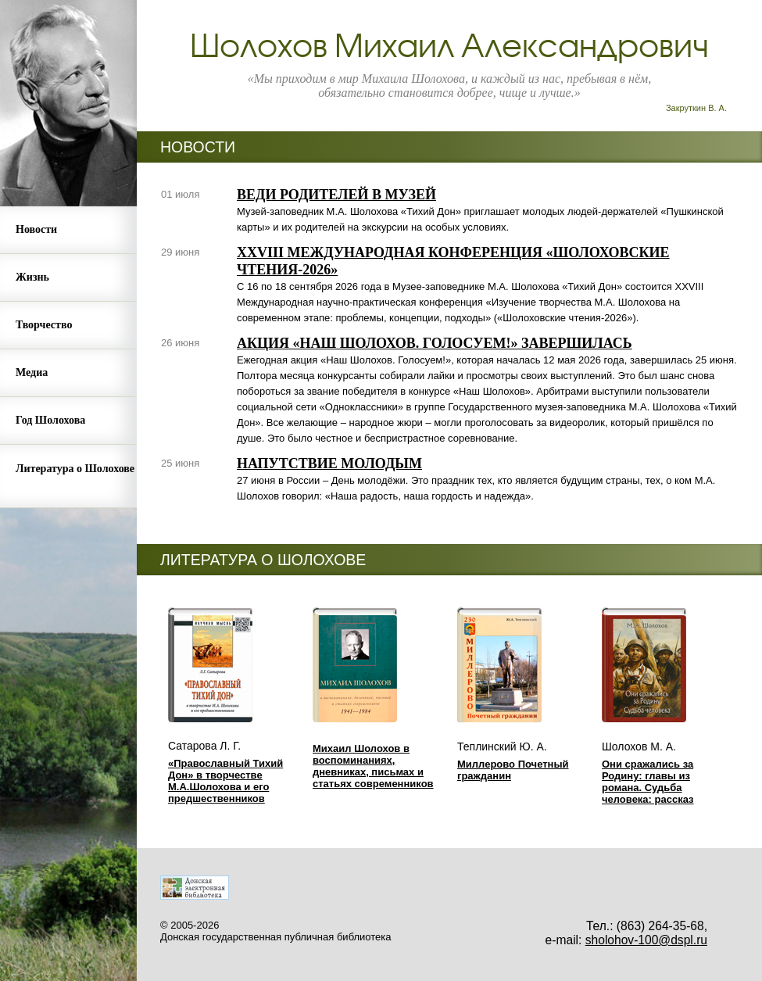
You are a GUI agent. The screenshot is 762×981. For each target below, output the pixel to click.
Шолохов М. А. (639, 746)
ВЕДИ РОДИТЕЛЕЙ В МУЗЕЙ (336, 194)
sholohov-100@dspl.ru (646, 940)
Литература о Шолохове (75, 468)
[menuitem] (68, 230)
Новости (36, 229)
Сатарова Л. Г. (204, 745)
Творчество (44, 325)
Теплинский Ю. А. (502, 746)
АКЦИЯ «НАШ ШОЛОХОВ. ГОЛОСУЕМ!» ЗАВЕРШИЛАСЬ (434, 343)
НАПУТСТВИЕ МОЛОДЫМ (329, 463)
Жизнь (32, 277)
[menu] (68, 357)
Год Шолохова (50, 420)
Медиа (32, 372)
